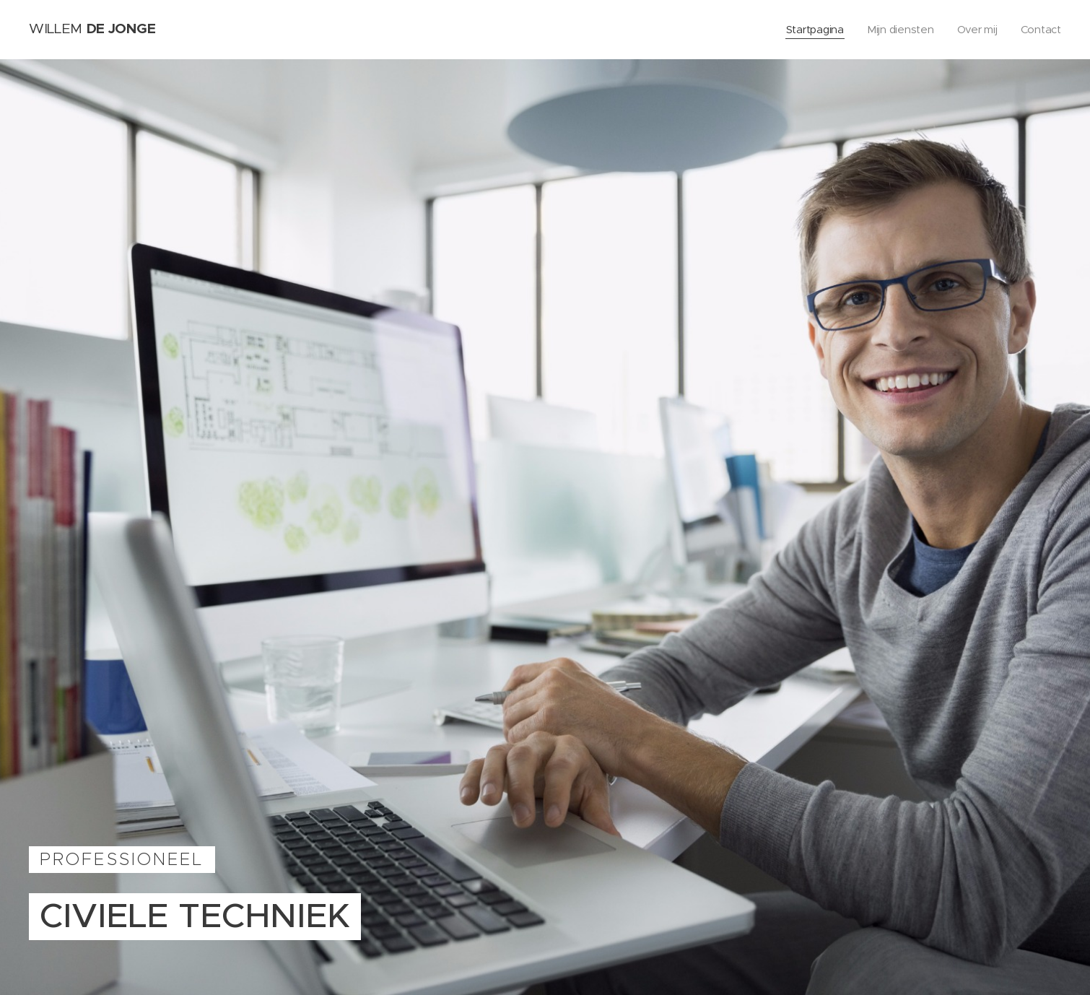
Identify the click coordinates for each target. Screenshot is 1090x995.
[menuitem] (812, 30)
